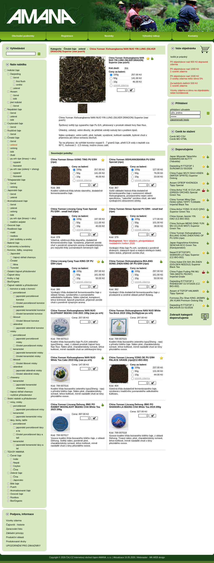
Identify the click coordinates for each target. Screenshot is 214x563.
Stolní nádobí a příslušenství (22, 398)
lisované (17, 165)
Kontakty (193, 36)
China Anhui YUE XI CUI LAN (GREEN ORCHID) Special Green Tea (185, 192)
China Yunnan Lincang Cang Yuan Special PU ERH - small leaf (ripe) (74, 210)
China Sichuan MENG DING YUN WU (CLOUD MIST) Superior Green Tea (187, 226)
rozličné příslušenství (21, 395)
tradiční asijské (18, 222)
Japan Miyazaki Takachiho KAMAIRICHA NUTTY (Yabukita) (183, 159)
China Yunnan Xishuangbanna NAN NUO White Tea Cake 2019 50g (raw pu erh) (73, 358)
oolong (13, 148)
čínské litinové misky (26, 363)
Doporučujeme (184, 149)
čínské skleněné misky (27, 374)
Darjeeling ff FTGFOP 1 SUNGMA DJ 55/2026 (182, 167)
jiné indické (16, 102)
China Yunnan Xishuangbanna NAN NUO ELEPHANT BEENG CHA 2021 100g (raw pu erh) (77, 311)
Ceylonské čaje (15, 123)
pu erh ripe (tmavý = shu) (23, 158)
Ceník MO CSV (177, 136)
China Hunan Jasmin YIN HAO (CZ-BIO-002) (183, 217)
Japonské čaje (14, 190)
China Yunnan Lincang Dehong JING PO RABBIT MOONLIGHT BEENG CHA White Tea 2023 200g (75, 407)
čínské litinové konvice (27, 321)
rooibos (14, 236)
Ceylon (16, 466)
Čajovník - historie (15, 524)
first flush (20, 81)
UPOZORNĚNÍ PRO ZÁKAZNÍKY (23, 545)
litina (15, 264)
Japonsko (18, 480)
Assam (13, 91)
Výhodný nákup (151, 36)
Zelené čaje (16, 473)
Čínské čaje (13, 137)
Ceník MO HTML (178, 139)
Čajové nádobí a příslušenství (22, 285)
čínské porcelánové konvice (30, 303)
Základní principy (14, 533)
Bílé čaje (14, 483)
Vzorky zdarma (13, 520)
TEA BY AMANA (15, 451)
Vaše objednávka (185, 48)
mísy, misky (16, 402)
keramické (18, 306)
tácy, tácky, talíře (18, 420)
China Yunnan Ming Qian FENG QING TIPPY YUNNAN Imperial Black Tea (185, 202)
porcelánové (19, 292)
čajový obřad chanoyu (24, 257)
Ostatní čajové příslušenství (21, 271)
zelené (16, 88)
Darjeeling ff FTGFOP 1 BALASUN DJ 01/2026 (182, 306)
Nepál (16, 462)
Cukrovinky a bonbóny (18, 246)
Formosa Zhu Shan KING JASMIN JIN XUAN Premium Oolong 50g (187, 299)
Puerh (13, 487)
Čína (15, 469)
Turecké (14, 268)
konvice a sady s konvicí (22, 288)
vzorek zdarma (120, 85)
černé (16, 77)
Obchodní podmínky (23, 36)
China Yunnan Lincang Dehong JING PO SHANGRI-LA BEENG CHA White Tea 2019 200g (135, 405)
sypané (17, 162)
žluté (12, 155)
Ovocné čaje (13, 225)
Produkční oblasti (15, 537)
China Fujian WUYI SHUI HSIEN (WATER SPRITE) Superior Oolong (186, 175)
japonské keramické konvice (30, 310)
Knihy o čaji (13, 278)
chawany (14, 377)
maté (12, 232)
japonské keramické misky (29, 352)
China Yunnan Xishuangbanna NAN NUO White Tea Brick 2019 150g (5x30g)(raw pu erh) (134, 311)
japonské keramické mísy (29, 416)
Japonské (15, 253)
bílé (15, 98)
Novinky (109, 36)
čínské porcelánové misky (29, 345)
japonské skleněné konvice (30, 328)
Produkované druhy (16, 541)
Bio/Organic (13, 281)
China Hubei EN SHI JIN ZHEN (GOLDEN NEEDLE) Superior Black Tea (186, 264)
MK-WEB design (157, 557)
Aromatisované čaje (17, 201)
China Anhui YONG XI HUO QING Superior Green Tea (187, 210)
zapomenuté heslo (179, 119)
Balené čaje (13, 243)
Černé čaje (15, 455)
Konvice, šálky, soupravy (20, 250)
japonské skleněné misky (29, 370)
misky (13, 331)
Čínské (13, 260)
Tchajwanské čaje (16, 180)
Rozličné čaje (14, 130)
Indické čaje (13, 70)
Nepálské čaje (14, 109)
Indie (15, 459)
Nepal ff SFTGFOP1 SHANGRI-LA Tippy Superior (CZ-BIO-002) (184, 255)
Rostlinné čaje (14, 229)
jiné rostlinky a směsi (20, 239)
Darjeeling (15, 74)
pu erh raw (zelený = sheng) (24, 169)
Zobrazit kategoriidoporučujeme (181, 316)
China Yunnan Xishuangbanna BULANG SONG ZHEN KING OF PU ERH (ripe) (131, 262)
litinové (16, 317)
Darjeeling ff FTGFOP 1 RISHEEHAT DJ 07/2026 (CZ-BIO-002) (185, 283)
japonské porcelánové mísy (30, 409)
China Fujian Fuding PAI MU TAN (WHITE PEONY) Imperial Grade (184, 274)
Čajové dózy (13, 274)
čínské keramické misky (28, 356)
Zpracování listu (14, 529)
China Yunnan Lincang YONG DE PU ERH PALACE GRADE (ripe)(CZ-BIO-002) (132, 358)
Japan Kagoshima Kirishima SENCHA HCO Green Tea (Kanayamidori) (184, 245)
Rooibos (14, 497)
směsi (19, 84)
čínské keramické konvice (29, 313)
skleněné (17, 324)
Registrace (67, 36)
